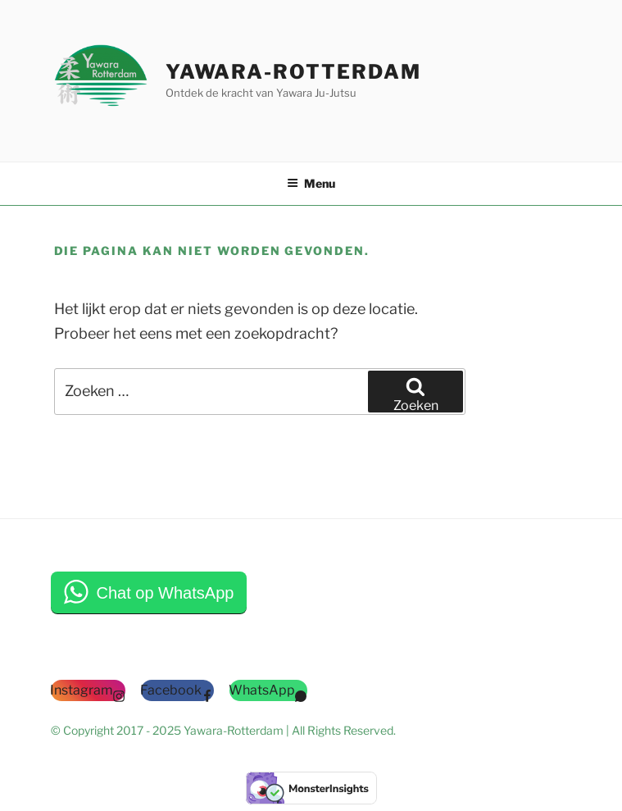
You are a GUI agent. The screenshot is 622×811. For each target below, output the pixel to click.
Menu (311, 183)
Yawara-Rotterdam (293, 72)
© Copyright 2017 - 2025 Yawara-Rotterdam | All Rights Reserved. (223, 730)
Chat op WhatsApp (165, 593)
